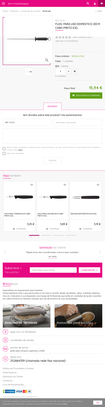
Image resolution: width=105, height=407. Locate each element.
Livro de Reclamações (13, 384)
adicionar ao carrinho (86, 95)
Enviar (52, 160)
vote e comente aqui (81, 37)
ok (97, 402)
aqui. (65, 404)
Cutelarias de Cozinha (30, 11)
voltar (99, 11)
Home (5, 11)
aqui (20, 150)
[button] (34, 235)
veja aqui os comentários (66, 41)
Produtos (14, 11)
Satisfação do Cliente (13, 376)
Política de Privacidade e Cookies (18, 368)
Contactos (7, 380)
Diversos (47, 11)
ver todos (52, 256)
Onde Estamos (10, 372)
